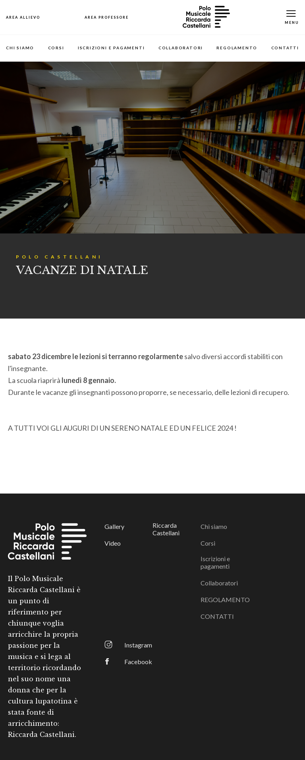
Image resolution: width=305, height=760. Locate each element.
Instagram (138, 645)
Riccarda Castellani (166, 528)
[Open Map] (23, 17)
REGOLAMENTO (236, 47)
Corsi (56, 47)
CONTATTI (285, 47)
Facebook (138, 661)
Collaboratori (180, 47)
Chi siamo (20, 47)
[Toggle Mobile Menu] (292, 17)
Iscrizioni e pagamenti (111, 47)
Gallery (114, 526)
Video (112, 543)
